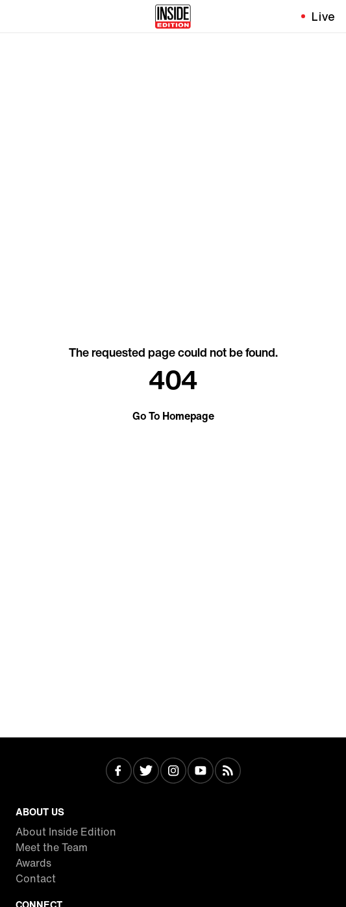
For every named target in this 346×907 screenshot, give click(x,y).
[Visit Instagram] (173, 772)
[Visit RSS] (228, 772)
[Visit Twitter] (146, 772)
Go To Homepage (173, 416)
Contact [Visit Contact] (36, 878)
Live (324, 16)
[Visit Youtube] (201, 772)
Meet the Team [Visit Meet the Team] (52, 847)
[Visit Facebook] (119, 772)
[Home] (173, 16)
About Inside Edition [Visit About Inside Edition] (66, 831)
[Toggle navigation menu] (17, 16)
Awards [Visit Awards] (33, 863)
